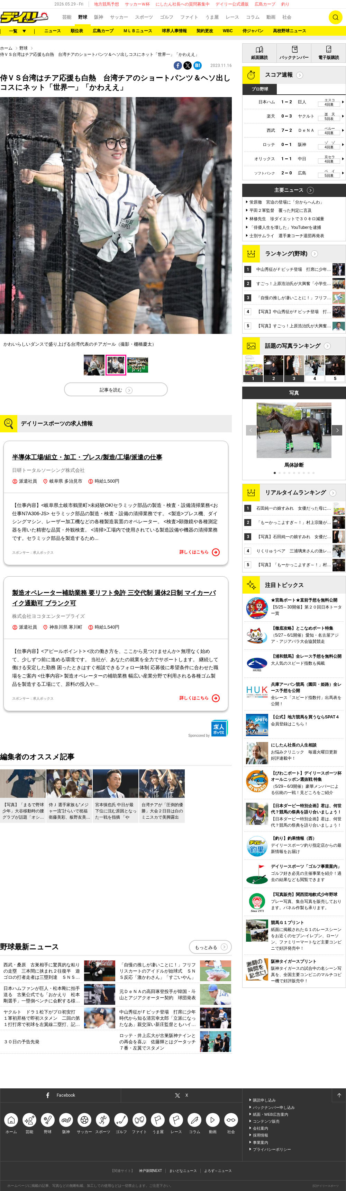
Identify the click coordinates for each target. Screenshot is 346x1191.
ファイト (189, 17)
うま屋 (212, 17)
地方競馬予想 (106, 4)
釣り (285, 4)
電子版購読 (328, 57)
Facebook (66, 1095)
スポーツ (144, 17)
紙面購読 (259, 57)
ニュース (52, 30)
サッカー (119, 17)
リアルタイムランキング (295, 492)
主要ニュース (288, 190)
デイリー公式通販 (232, 4)
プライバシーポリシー (272, 1149)
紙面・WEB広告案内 (270, 1114)
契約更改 (205, 30)
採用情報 (260, 1135)
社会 (286, 17)
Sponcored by (208, 728)
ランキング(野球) (286, 254)
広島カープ (265, 4)
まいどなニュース (183, 1171)
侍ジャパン (253, 30)
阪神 (98, 17)
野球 (82, 17)
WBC (228, 30)
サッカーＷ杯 (137, 4)
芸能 (66, 17)
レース (232, 17)
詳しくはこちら (200, 552)
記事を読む (111, 389)
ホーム (6, 48)
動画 (270, 17)
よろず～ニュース (218, 1171)
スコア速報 (279, 75)
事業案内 (260, 1142)
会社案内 (260, 1128)
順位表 (77, 30)
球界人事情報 (174, 30)
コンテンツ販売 (266, 1121)
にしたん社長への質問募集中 (183, 4)
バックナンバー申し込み (274, 1107)
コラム (253, 17)
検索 (336, 17)
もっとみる (206, 947)
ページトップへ (339, 1095)
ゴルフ (166, 17)
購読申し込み (264, 1100)
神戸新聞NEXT (150, 1171)
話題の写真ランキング (292, 346)
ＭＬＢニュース (137, 30)
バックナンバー (294, 57)
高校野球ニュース (289, 30)
